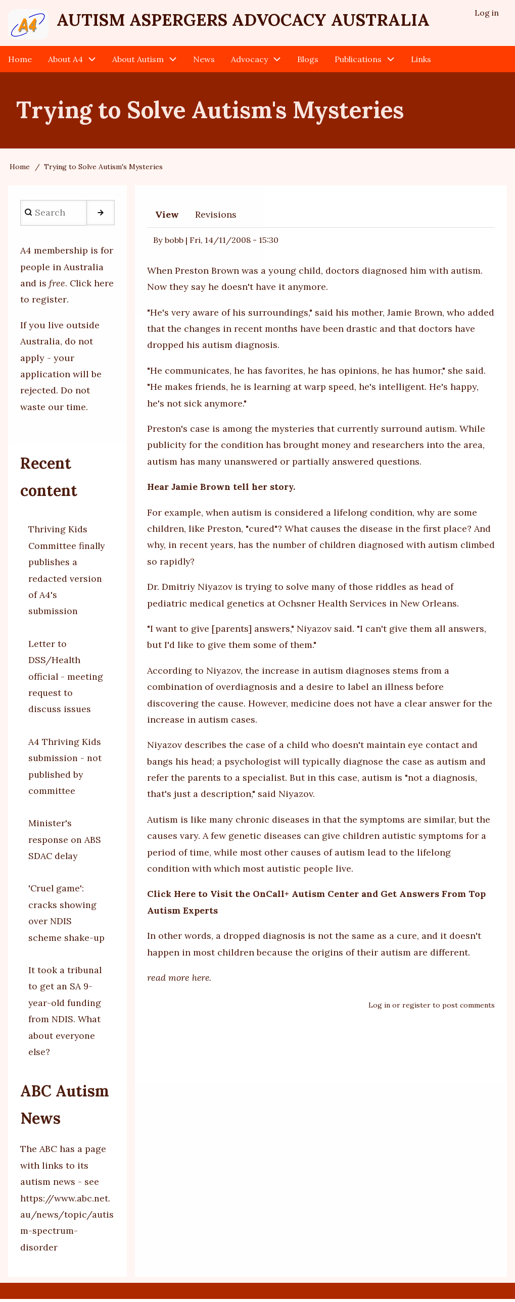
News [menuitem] (204, 62)
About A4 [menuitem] (65, 62)
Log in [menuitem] (487, 13)
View (167, 217)
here (201, 980)
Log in (379, 1008)
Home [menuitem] (20, 62)
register (416, 1008)
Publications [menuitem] (358, 62)
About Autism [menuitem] (138, 62)
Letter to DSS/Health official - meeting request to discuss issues (66, 679)
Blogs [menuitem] (307, 62)
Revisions (216, 217)
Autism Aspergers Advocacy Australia (260, 20)
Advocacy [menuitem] (249, 62)
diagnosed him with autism (421, 273)
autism (440, 431)
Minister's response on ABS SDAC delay (64, 842)
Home (20, 169)
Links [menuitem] (421, 62)
